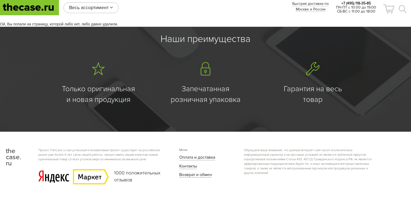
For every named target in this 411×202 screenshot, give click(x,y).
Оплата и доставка (197, 157)
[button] (388, 9)
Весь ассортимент (91, 7)
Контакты (188, 166)
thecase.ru (28, 7)
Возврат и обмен (195, 174)
